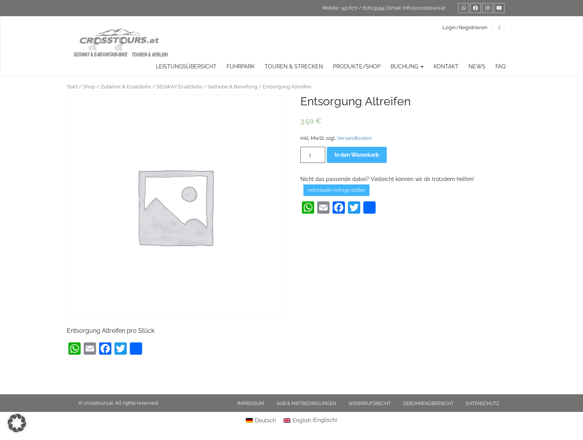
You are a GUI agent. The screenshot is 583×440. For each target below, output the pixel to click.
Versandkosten (354, 138)
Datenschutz (482, 403)
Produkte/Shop (357, 66)
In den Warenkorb (357, 155)
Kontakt (446, 66)
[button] (17, 423)
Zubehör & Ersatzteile (126, 87)
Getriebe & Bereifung (232, 87)
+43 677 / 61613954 (362, 8)
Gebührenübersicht (428, 403)
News (477, 66)
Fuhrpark (241, 66)
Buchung (407, 66)
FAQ (500, 66)
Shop (89, 87)
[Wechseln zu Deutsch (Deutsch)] (261, 420)
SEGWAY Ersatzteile (179, 87)
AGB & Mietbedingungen (306, 403)
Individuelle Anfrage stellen (336, 190)
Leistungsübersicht (186, 66)
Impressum (250, 403)
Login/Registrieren (464, 27)
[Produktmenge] (312, 155)
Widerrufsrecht (369, 403)
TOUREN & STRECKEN (294, 66)
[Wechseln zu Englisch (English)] (310, 420)
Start (72, 87)
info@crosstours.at (424, 8)
